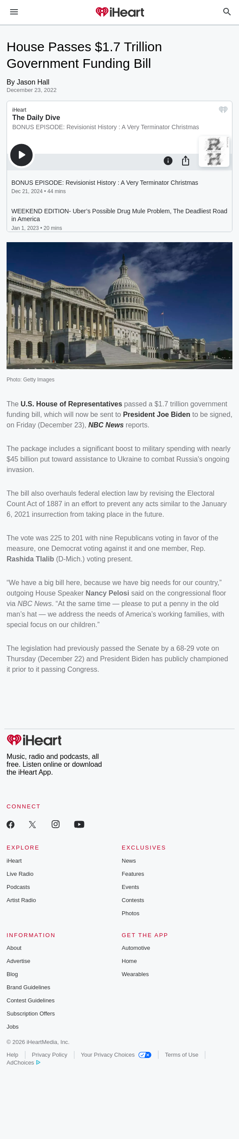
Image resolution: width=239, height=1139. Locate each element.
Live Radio (20, 874)
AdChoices (23, 1062)
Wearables (135, 974)
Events (130, 887)
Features (133, 874)
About (14, 948)
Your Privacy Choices (116, 1054)
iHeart (14, 860)
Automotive (136, 948)
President (140, 414)
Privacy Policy (49, 1054)
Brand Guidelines (28, 987)
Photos (130, 913)
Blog (12, 974)
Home (129, 961)
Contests (133, 900)
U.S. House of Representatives (71, 404)
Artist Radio (21, 900)
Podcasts (18, 887)
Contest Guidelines (31, 1000)
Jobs (12, 1026)
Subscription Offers (31, 1013)
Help (12, 1054)
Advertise (18, 961)
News (129, 860)
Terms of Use (182, 1054)
